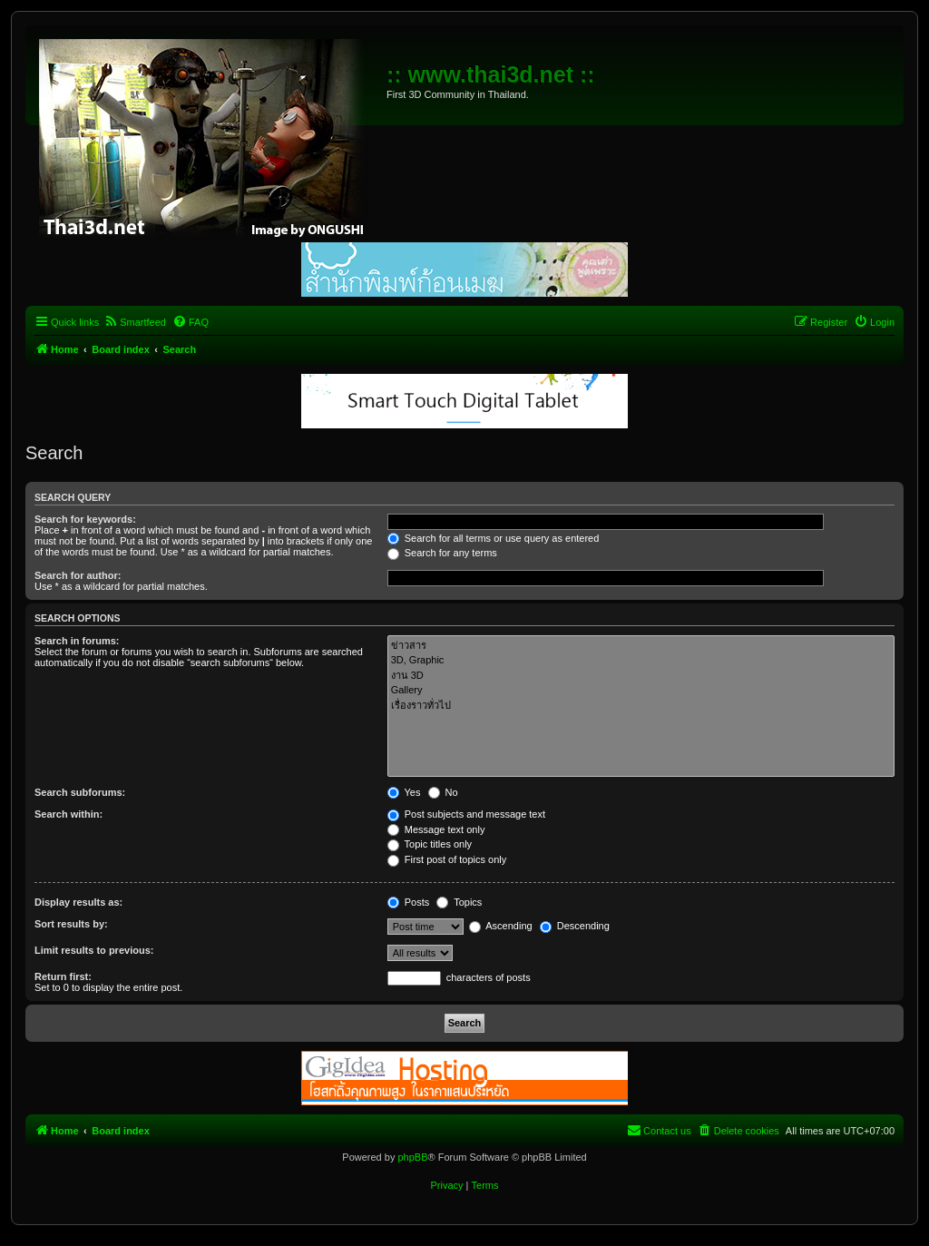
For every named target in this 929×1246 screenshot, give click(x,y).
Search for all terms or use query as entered (493, 538)
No (443, 792)
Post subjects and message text (466, 814)
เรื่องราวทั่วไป (641, 705)
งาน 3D (641, 675)
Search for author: (77, 575)
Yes (404, 792)
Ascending (501, 925)
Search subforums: (79, 792)
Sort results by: (71, 923)
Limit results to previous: (93, 950)
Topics (459, 902)
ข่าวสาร (641, 645)
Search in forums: (77, 640)
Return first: (63, 976)
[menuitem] (134, 322)
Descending (575, 925)
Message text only (436, 829)
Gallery (641, 690)
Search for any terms (442, 552)
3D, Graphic (641, 660)
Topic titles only (429, 844)
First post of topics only (447, 859)
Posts (408, 902)
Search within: (68, 814)
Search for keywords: (85, 519)
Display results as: (78, 902)
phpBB (412, 1157)
